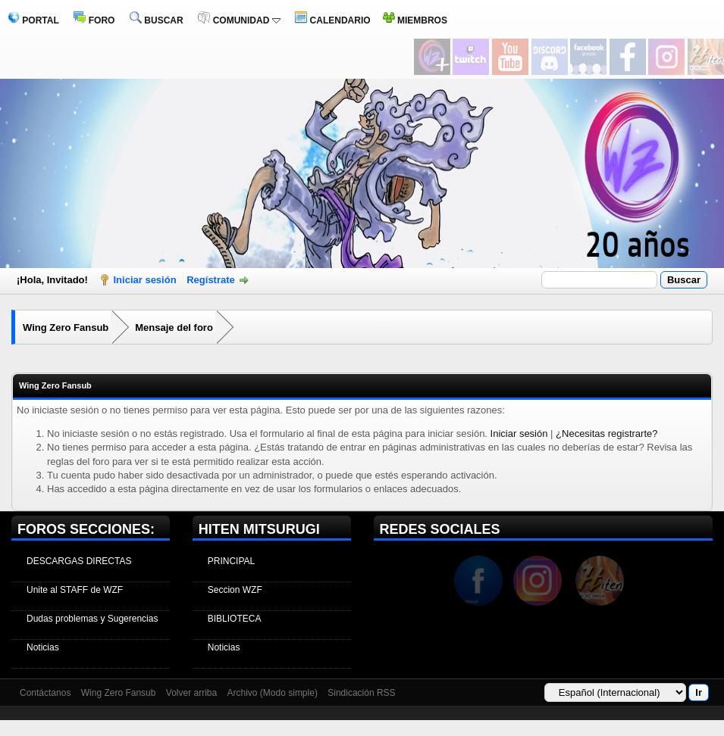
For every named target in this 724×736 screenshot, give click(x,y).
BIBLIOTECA (235, 618)
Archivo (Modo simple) (272, 693)
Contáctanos (45, 693)
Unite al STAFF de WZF (75, 590)
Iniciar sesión (145, 279)
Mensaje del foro (174, 327)
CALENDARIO (332, 20)
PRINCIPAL (231, 561)
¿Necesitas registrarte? (606, 433)
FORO (94, 20)
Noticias (43, 647)
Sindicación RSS (361, 693)
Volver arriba (191, 693)
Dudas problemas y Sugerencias (92, 618)
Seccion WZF (235, 590)
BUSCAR (156, 20)
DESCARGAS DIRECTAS (79, 561)
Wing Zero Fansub (65, 327)
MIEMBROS (415, 20)
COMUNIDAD (239, 20)
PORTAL (33, 20)
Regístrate (210, 279)
